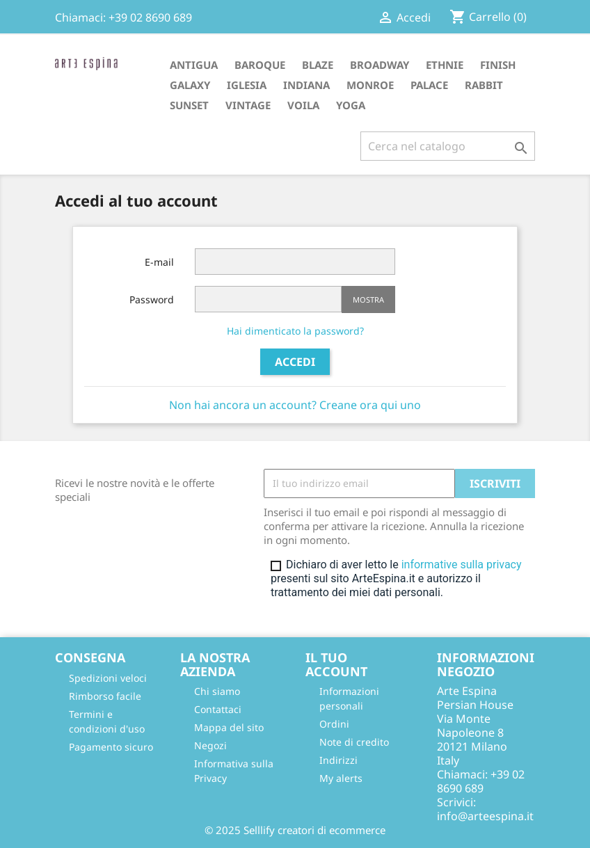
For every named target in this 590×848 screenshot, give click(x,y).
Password (151, 299)
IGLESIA (246, 85)
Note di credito (354, 742)
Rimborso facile (105, 696)
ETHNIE (444, 65)
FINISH (498, 65)
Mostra (368, 299)
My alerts (340, 778)
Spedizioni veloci (108, 678)
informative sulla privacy (461, 564)
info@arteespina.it (485, 816)
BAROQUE (259, 65)
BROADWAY (379, 65)
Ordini (334, 723)
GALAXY (190, 85)
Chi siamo (217, 691)
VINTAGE (248, 105)
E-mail (159, 262)
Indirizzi (338, 760)
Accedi (295, 361)
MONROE (370, 85)
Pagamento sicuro (111, 746)
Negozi (210, 745)
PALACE (429, 85)
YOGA (350, 105)
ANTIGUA (194, 65)
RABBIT (484, 85)
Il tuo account (336, 664)
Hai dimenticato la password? (295, 330)
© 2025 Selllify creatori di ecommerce (295, 830)
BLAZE (317, 65)
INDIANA (306, 85)
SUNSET (189, 105)
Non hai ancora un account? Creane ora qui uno (295, 405)
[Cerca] (447, 146)
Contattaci (217, 709)
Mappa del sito (229, 727)
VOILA (303, 105)
